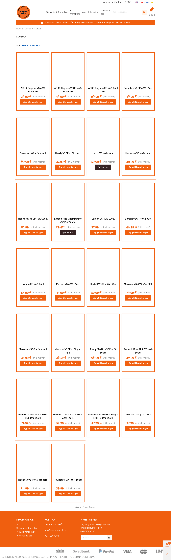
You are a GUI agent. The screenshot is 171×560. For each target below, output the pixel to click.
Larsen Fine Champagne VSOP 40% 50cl (68, 220)
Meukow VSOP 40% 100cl (33, 349)
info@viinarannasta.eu (56, 530)
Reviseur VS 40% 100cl (138, 414)
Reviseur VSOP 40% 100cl (68, 479)
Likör (65, 22)
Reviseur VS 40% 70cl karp (33, 479)
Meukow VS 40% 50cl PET (138, 284)
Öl (72, 22)
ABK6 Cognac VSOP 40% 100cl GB (68, 90)
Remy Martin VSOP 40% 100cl (103, 351)
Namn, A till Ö (31, 45)
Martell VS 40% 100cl (68, 284)
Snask (119, 22)
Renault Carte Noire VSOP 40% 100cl (67, 416)
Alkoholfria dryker (105, 22)
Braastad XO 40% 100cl (33, 153)
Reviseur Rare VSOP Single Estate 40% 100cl (103, 416)
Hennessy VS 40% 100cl (138, 153)
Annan (127, 22)
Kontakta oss (24, 535)
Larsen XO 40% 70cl (33, 284)
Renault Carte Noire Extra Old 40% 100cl (32, 416)
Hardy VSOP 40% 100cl (68, 153)
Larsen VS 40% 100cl (103, 218)
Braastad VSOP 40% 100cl (138, 88)
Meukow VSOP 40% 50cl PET (68, 351)
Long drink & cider (84, 22)
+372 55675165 (52, 535)
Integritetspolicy (25, 532)
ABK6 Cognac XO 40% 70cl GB (103, 90)
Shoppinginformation (27, 526)
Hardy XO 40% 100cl (103, 153)
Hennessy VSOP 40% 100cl (33, 218)
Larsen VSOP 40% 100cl (138, 218)
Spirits (48, 22)
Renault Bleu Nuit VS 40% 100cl (138, 351)
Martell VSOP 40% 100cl (103, 284)
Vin (57, 22)
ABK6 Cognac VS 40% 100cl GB (33, 90)
